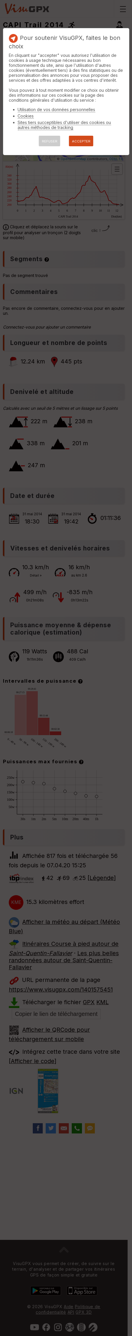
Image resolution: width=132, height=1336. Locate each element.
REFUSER (49, 141)
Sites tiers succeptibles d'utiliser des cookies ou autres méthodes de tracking (64, 125)
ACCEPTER (81, 141)
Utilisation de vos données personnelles (56, 109)
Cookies (26, 115)
